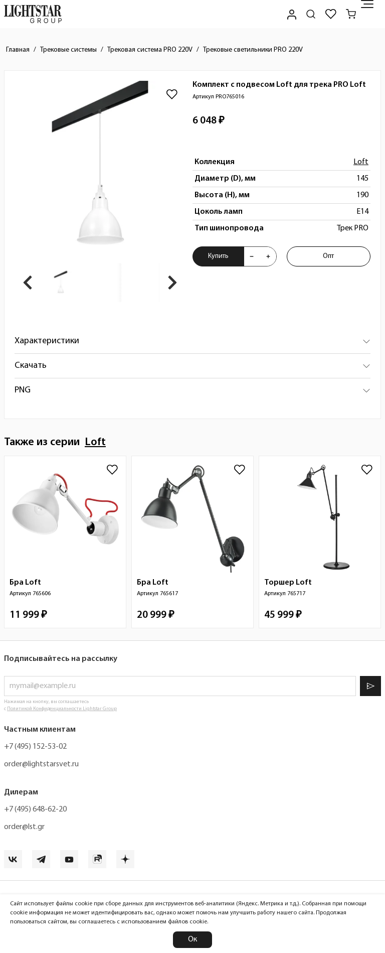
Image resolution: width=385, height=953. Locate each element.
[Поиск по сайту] (311, 14)
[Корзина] (351, 14)
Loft (360, 162)
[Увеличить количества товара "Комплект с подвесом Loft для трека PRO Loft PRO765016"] (268, 256)
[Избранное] (331, 14)
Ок (192, 939)
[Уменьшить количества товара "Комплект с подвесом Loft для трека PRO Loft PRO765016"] (252, 256)
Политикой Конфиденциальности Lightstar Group (62, 709)
